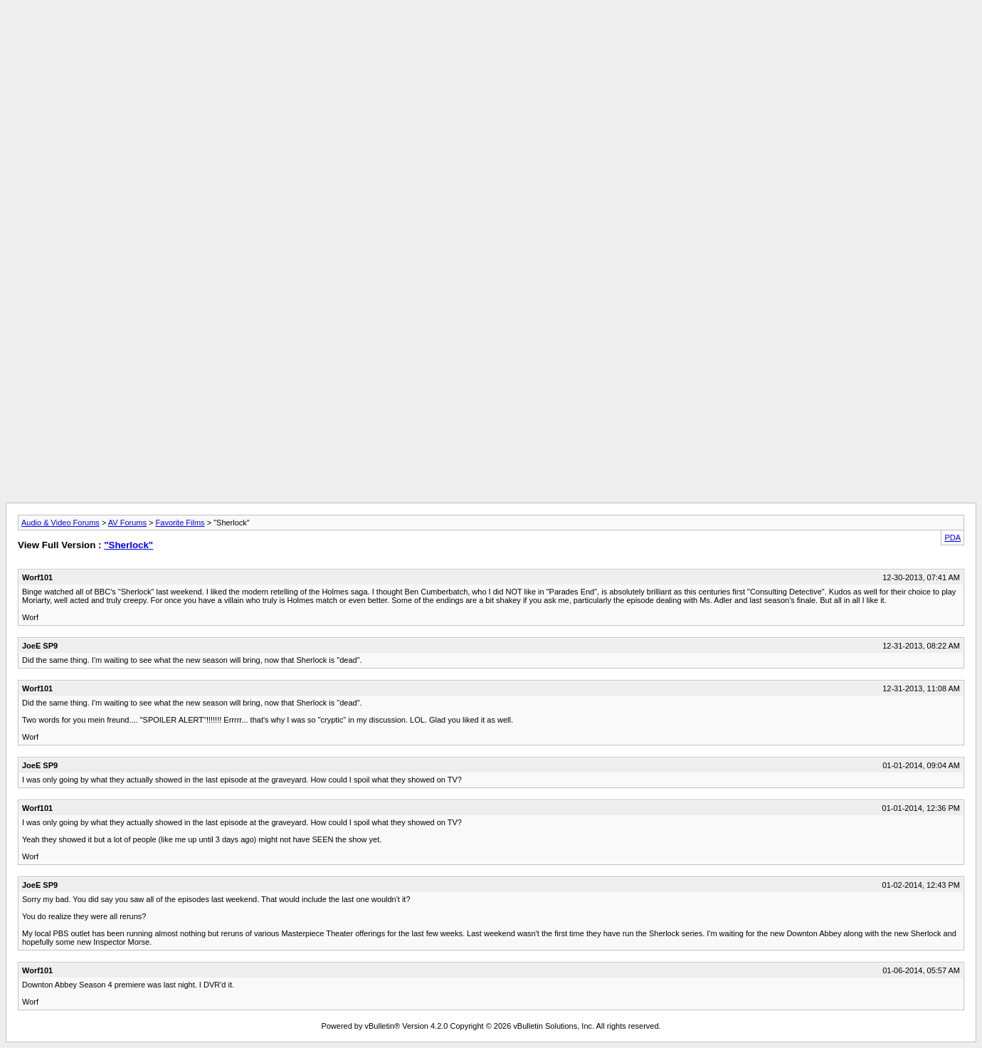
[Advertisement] (491, 38)
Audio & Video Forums (60, 522)
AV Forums (127, 522)
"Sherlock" (128, 545)
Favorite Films (180, 522)
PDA (952, 537)
